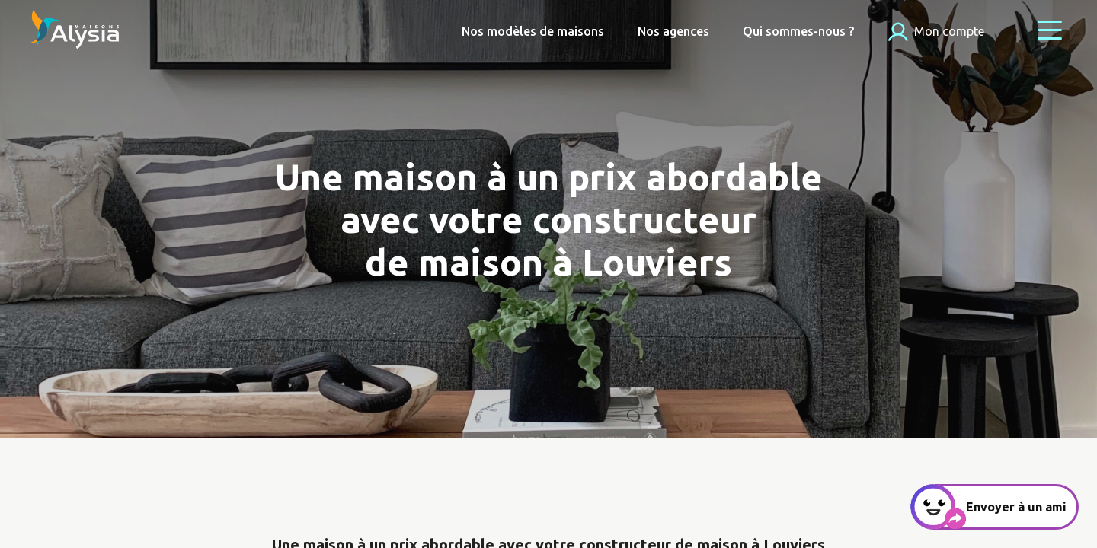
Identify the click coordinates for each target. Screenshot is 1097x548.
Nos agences (673, 31)
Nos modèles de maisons (533, 31)
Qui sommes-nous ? (798, 31)
